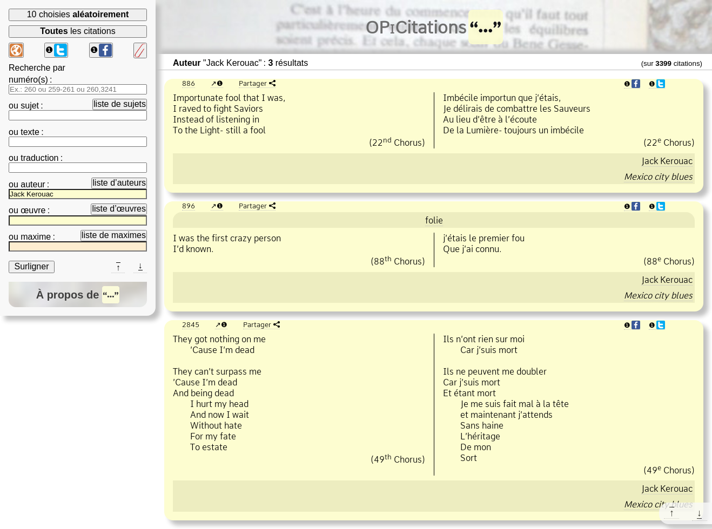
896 (188, 205)
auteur (33, 184)
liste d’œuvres (119, 208)
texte (30, 132)
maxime (36, 236)
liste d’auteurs (119, 182)
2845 (190, 324)
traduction (39, 157)
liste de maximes (114, 235)
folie (434, 220)
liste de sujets (119, 103)
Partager (253, 83)
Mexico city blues (658, 176)
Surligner (31, 266)
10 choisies (78, 14)
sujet (30, 105)
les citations (77, 31)
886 (188, 83)
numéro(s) (28, 79)
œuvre (33, 210)
